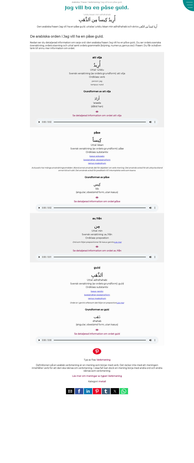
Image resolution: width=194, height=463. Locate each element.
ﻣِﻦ (94, 19)
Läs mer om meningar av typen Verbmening (97, 376)
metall (102, 381)
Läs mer (118, 242)
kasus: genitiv (97, 291)
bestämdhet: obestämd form (97, 160)
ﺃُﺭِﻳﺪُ (111, 19)
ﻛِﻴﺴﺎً (102, 19)
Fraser (84, 2)
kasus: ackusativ (97, 156)
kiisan (92, 14)
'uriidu (86, 14)
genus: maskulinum (97, 163)
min (97, 14)
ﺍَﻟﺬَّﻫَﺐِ (84, 19)
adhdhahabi (105, 14)
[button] (188, 5)
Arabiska (76, 2)
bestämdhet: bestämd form (97, 295)
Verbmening (94, 2)
